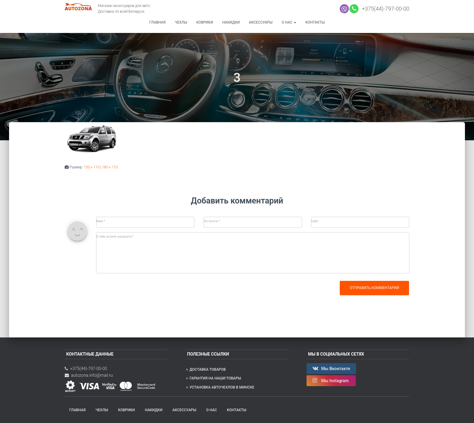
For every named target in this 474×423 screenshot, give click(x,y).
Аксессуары (260, 22)
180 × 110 (110, 167)
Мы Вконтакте (331, 368)
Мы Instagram (331, 380)
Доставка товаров (208, 369)
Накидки (231, 22)
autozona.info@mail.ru (89, 375)
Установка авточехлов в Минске (222, 387)
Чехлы (181, 22)
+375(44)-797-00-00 (384, 8)
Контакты (315, 22)
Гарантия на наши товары (215, 378)
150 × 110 (91, 167)
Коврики (204, 22)
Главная (157, 22)
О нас (289, 22)
